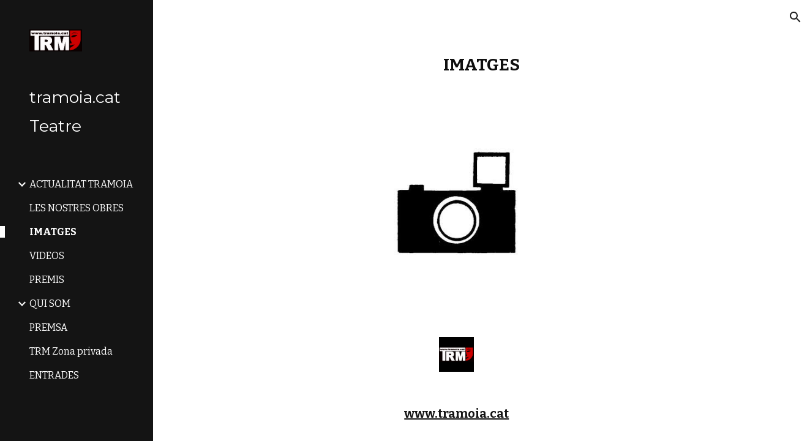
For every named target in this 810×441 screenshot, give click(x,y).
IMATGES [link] (53, 232)
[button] (795, 17)
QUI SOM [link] (49, 303)
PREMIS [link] (46, 279)
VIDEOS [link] (46, 256)
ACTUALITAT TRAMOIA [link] (81, 184)
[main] (481, 64)
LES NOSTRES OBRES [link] (76, 208)
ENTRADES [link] (54, 375)
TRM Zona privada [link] (71, 351)
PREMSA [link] (48, 327)
